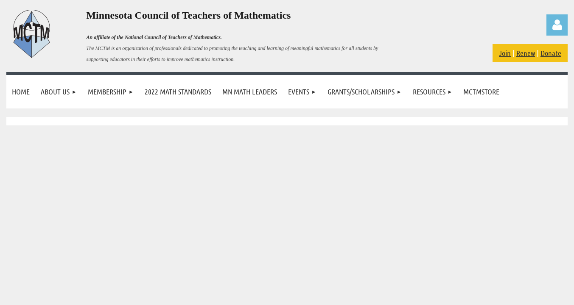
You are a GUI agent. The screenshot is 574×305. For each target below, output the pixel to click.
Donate (550, 53)
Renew (525, 53)
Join (505, 53)
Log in (557, 25)
